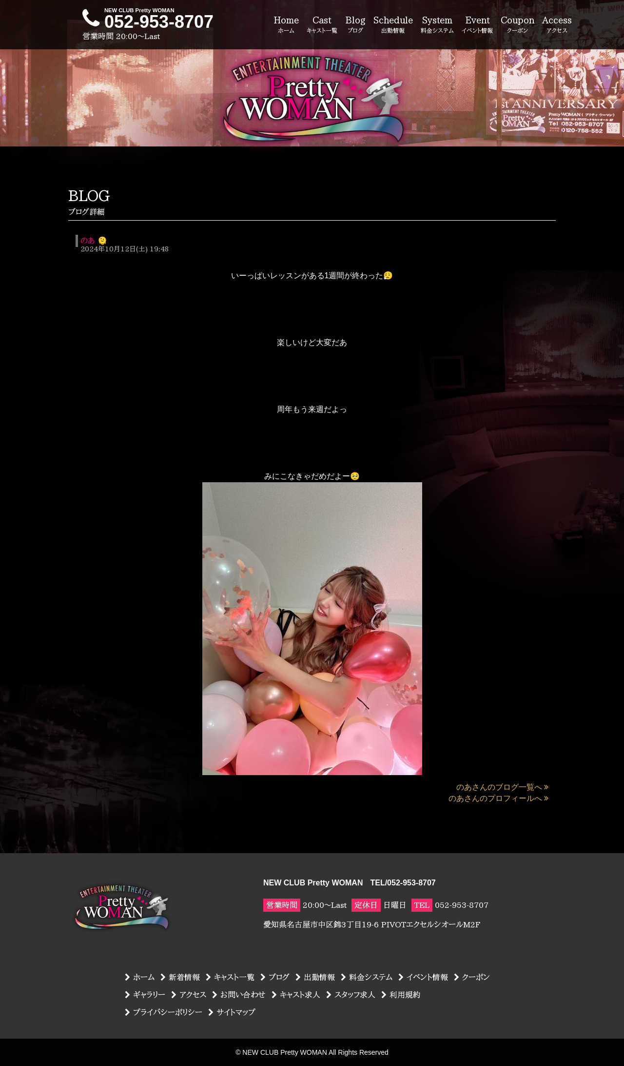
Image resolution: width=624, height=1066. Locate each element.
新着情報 (180, 977)
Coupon (517, 25)
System (437, 25)
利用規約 (401, 995)
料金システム (366, 977)
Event (477, 25)
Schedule (393, 25)
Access (557, 25)
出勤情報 (315, 977)
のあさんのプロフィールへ (498, 798)
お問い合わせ (239, 995)
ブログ (275, 977)
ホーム (140, 977)
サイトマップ (231, 1012)
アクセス (188, 995)
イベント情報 (423, 977)
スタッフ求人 (350, 995)
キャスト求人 (296, 995)
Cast (322, 25)
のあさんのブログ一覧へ (502, 787)
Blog (355, 25)
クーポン (472, 977)
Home (286, 25)
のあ (87, 241)
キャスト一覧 (230, 977)
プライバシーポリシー (163, 1012)
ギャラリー (145, 995)
